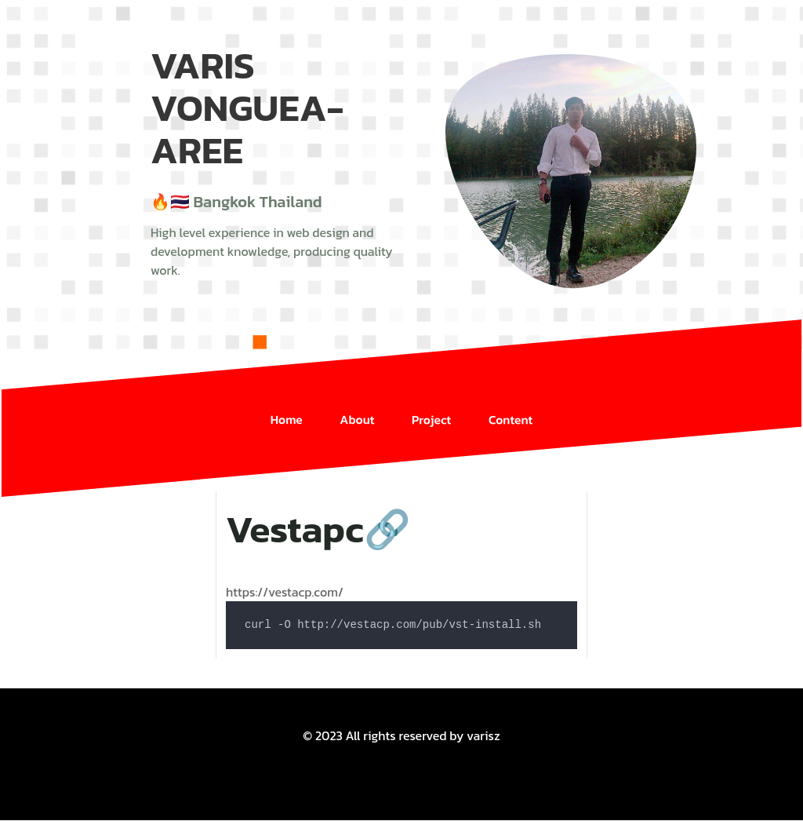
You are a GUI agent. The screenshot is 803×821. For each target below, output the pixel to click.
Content (512, 408)
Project (432, 408)
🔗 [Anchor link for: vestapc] (387, 530)
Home (285, 408)
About (356, 408)
